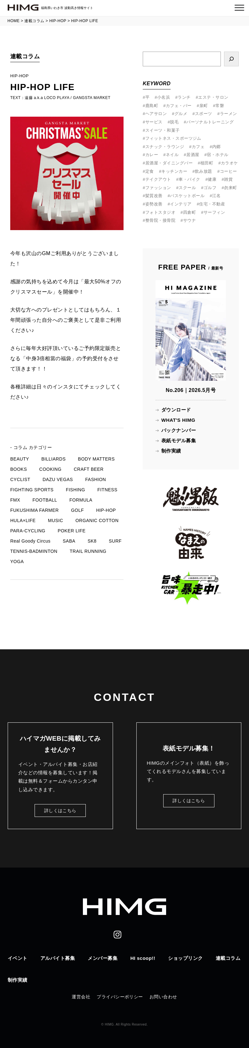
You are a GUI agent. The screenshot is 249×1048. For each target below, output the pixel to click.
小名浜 (163, 97)
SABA (69, 541)
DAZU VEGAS (58, 479)
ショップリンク (185, 958)
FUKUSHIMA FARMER (34, 510)
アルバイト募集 (57, 958)
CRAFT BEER (88, 469)
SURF (115, 541)
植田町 (206, 163)
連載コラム (228, 958)
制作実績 (171, 450)
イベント (18, 958)
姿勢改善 (154, 204)
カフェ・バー (179, 105)
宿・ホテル (217, 154)
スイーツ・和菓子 (162, 130)
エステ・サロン (213, 97)
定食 (149, 171)
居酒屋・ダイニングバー (169, 163)
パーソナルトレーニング (210, 122)
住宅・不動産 (212, 204)
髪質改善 (154, 195)
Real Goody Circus (30, 541)
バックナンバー (178, 430)
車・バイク (189, 179)
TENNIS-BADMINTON (33, 551)
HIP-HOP (106, 510)
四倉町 (189, 212)
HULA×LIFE (23, 520)
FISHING (75, 489)
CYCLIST (20, 479)
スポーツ (203, 113)
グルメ (180, 113)
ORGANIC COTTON (97, 520)
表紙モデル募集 (178, 440)
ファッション (158, 187)
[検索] (231, 59)
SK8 (92, 541)
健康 (212, 179)
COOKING (50, 469)
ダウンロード (176, 409)
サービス (154, 122)
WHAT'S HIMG (178, 420)
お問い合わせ (163, 996)
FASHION (95, 479)
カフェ (198, 146)
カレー (151, 154)
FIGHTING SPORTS (31, 489)
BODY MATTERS (96, 459)
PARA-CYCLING (27, 530)
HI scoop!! (142, 958)
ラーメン (228, 113)
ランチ (184, 97)
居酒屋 (192, 154)
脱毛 (174, 122)
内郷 (216, 146)
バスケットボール (187, 195)
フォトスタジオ (160, 212)
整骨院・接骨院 (160, 220)
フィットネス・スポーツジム (173, 138)
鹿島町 (151, 105)
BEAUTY (19, 459)
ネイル (172, 154)
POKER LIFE (71, 530)
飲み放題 (203, 171)
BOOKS (18, 469)
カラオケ (229, 163)
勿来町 (230, 187)
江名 (216, 195)
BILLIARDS (53, 459)
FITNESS (107, 489)
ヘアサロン (156, 113)
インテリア (180, 204)
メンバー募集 (102, 958)
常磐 (219, 105)
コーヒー (228, 171)
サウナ (189, 220)
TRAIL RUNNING (88, 551)
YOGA (17, 561)
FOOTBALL (44, 500)
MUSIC (55, 520)
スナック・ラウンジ (164, 146)
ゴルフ (210, 187)
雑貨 (228, 179)
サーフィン (214, 212)
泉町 (203, 105)
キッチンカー (174, 171)
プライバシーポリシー (120, 996)
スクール (187, 187)
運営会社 (81, 996)
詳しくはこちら (60, 810)
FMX (15, 500)
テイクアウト (158, 179)
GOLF (77, 510)
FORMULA (80, 500)
